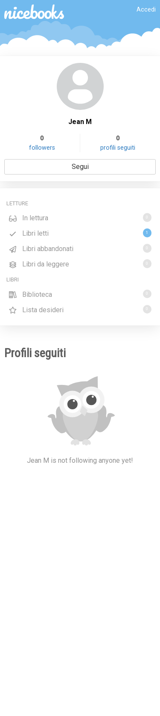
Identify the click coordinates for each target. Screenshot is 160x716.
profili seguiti (117, 147)
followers (42, 147)
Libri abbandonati (80, 248)
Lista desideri (80, 309)
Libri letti (80, 232)
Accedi (146, 9)
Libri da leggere (80, 263)
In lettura (80, 217)
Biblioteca (80, 294)
